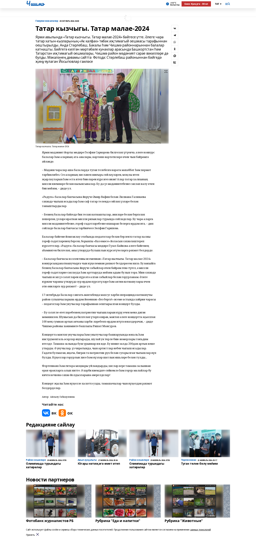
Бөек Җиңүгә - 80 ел (196, 3)
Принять (30, 535)
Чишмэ (35, 3)
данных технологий (200, 529)
